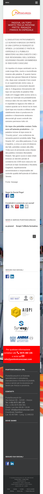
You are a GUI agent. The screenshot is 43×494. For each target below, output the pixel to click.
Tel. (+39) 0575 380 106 (15, 402)
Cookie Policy (25, 479)
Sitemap (12, 491)
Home (8, 489)
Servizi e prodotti (30, 489)
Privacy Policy (18, 479)
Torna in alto (20, 491)
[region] (22, 248)
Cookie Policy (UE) (30, 491)
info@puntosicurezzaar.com (22, 410)
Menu (22, 3)
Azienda (15, 489)
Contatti (22, 489)
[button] (34, 236)
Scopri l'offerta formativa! (28, 226)
